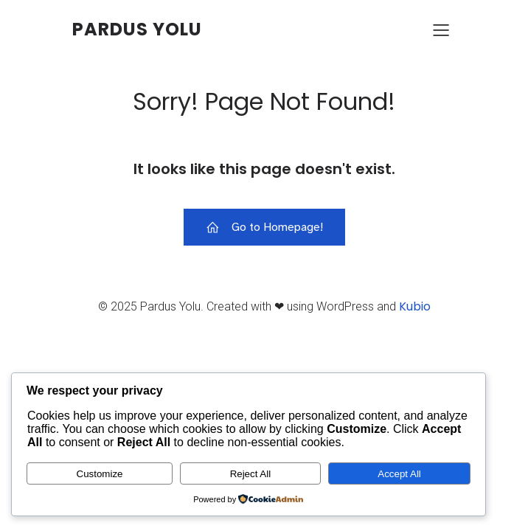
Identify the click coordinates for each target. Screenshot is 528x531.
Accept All (399, 473)
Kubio (415, 306)
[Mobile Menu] (441, 29)
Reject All (250, 473)
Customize (100, 473)
